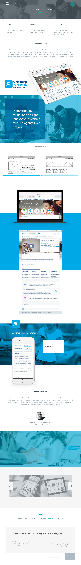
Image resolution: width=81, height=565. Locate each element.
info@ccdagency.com (21, 547)
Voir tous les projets (40, 502)
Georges (70, 556)
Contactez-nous (55, 518)
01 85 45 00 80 (17, 545)
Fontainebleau (54, 557)
